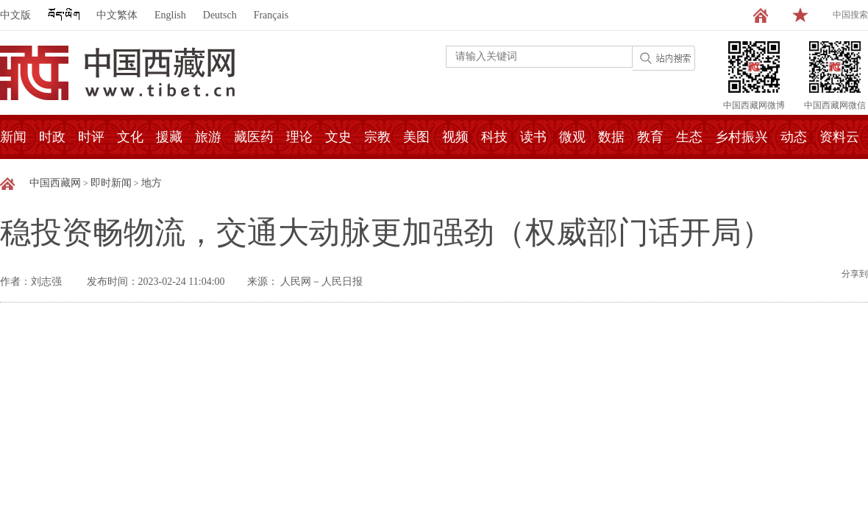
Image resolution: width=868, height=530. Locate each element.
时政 (52, 137)
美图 (416, 137)
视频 (455, 137)
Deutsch (220, 15)
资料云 (839, 137)
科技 (494, 137)
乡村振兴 (741, 137)
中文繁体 (117, 15)
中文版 (15, 15)
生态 (689, 137)
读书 (533, 137)
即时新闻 (111, 182)
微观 (572, 137)
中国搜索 (850, 15)
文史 (338, 137)
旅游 (208, 137)
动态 (793, 137)
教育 (650, 137)
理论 (299, 137)
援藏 (169, 137)
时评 (91, 137)
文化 (130, 137)
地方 (151, 182)
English (170, 15)
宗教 (377, 137)
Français (271, 15)
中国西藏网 (55, 182)
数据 (611, 137)
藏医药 (254, 137)
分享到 (855, 274)
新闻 (13, 137)
